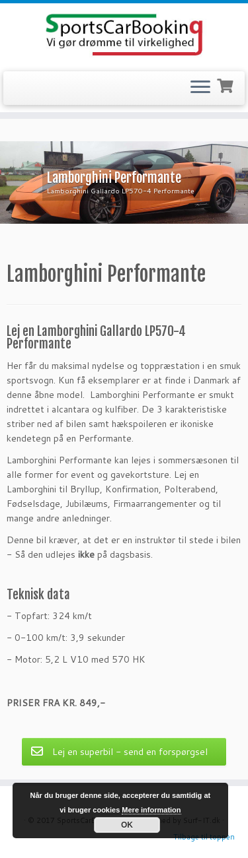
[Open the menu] (200, 88)
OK (127, 825)
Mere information (151, 810)
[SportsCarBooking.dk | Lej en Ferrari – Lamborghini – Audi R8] (124, 35)
